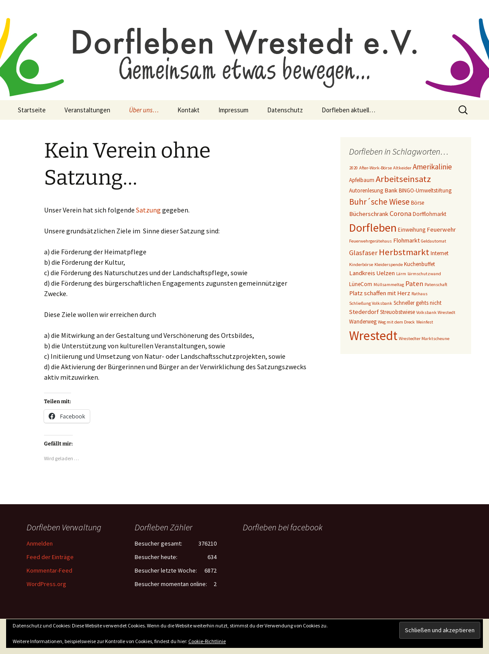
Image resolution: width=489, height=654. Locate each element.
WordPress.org (46, 584)
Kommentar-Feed (49, 570)
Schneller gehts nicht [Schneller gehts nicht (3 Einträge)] (417, 303)
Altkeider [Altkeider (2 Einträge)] (402, 168)
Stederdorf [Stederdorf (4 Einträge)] (364, 312)
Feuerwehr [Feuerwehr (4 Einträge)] (441, 229)
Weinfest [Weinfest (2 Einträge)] (424, 322)
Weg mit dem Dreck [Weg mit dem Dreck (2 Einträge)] (396, 322)
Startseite (32, 110)
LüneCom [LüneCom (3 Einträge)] (360, 284)
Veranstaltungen (87, 110)
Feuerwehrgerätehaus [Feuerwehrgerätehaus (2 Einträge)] (370, 241)
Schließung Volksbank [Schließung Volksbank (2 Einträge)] (370, 303)
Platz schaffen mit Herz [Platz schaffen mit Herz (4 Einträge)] (379, 293)
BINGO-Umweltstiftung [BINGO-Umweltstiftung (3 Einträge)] (425, 190)
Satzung (148, 210)
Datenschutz (285, 110)
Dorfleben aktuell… (348, 110)
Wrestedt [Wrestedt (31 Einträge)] (373, 335)
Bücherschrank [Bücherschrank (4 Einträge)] (368, 214)
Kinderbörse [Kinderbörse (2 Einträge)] (361, 264)
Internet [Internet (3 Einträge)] (439, 253)
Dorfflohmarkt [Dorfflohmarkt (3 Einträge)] (429, 214)
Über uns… (144, 110)
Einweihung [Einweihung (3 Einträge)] (411, 229)
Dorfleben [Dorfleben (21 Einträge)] (373, 227)
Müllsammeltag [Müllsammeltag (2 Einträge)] (389, 284)
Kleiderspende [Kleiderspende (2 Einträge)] (388, 264)
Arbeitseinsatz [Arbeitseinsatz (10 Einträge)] (403, 179)
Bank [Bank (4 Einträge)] (390, 190)
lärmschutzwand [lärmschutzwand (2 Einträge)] (424, 273)
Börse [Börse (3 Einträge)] (417, 202)
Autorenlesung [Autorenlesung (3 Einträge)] (366, 190)
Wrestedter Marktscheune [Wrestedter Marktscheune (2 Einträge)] (424, 338)
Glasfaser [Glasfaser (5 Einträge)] (363, 252)
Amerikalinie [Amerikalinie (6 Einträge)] (432, 167)
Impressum (233, 110)
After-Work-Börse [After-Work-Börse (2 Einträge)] (375, 168)
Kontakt (188, 110)
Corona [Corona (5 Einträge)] (400, 213)
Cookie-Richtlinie (207, 641)
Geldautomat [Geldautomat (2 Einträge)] (433, 241)
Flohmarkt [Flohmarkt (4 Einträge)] (406, 240)
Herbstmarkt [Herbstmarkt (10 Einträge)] (404, 252)
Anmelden (40, 543)
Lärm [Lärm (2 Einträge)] (401, 273)
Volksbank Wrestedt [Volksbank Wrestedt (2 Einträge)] (435, 312)
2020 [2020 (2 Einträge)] (353, 168)
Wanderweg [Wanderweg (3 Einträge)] (363, 321)
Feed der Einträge (50, 557)
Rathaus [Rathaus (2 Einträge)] (419, 294)
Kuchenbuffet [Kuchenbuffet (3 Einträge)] (419, 264)
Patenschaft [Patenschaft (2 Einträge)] (435, 284)
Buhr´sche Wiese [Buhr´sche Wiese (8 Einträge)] (379, 201)
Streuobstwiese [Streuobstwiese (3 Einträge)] (397, 312)
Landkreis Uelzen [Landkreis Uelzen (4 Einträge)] (372, 273)
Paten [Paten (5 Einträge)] (414, 283)
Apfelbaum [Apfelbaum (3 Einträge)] (361, 180)
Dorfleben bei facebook (283, 527)
